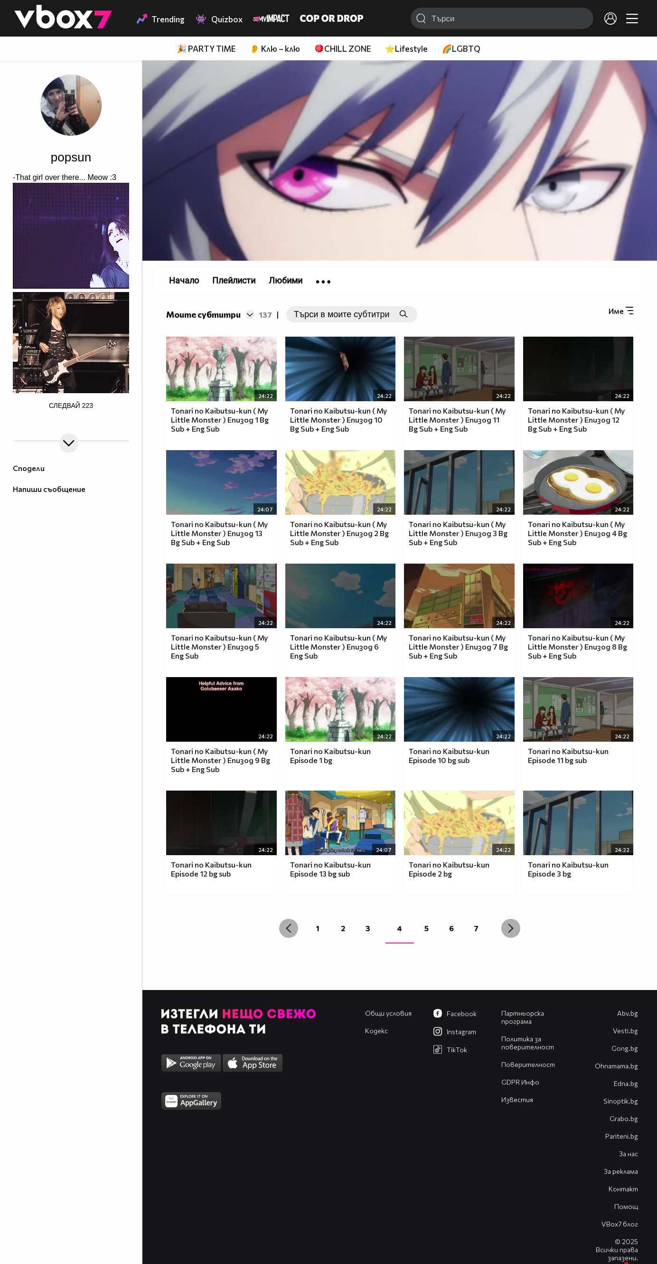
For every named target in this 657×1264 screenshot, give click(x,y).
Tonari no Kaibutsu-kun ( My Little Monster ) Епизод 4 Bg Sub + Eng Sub (577, 533)
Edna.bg (626, 1083)
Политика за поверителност (527, 1043)
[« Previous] (288, 928)
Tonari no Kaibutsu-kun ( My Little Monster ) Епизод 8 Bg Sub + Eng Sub (577, 646)
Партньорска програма (522, 1017)
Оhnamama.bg (616, 1066)
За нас (628, 1154)
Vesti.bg (625, 1031)
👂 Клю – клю (275, 49)
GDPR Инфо (520, 1082)
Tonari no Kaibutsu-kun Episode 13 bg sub (330, 869)
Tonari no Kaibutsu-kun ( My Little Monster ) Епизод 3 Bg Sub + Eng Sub (458, 533)
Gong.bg (624, 1048)
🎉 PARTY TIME (206, 49)
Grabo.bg (624, 1118)
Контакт (623, 1189)
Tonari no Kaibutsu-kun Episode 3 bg (568, 869)
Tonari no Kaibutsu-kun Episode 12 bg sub (211, 869)
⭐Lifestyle (406, 49)
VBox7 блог (619, 1224)
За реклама (621, 1171)
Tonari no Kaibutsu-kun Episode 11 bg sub (568, 755)
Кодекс (376, 1031)
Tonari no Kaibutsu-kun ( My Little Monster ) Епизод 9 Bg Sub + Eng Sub (220, 759)
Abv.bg (627, 1013)
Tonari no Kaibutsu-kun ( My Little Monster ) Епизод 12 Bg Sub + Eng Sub (576, 419)
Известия (517, 1099)
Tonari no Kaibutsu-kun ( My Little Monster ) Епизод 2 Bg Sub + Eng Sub (339, 533)
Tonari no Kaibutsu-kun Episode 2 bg (449, 869)
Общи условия (388, 1013)
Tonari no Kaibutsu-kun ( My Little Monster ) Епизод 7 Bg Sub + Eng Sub (458, 646)
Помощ (626, 1206)
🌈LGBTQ (461, 49)
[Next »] (510, 928)
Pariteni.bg (621, 1136)
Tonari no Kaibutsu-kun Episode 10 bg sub (449, 755)
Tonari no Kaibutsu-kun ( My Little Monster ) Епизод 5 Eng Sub (219, 646)
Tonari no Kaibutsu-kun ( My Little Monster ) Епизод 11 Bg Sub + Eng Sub (457, 419)
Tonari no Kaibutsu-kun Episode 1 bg (330, 755)
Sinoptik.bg (620, 1101)
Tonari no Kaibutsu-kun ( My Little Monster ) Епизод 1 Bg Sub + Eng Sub (220, 419)
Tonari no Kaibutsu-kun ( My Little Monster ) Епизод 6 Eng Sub (338, 646)
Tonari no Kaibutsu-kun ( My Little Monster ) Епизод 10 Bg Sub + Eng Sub (338, 419)
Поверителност (528, 1064)
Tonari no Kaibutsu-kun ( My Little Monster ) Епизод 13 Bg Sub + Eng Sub (219, 533)
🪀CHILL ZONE (342, 49)
